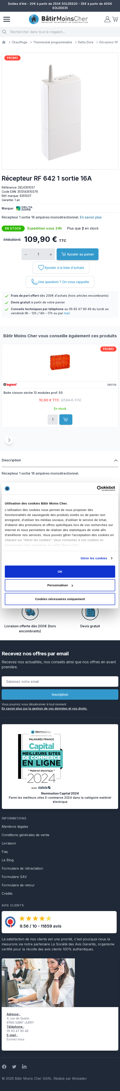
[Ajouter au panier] (65, 419)
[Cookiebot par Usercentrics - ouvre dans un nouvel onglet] (97, 488)
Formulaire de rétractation (22, 868)
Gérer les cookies (94, 558)
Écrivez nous (15, 1039)
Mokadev (79, 1078)
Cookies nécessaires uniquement (60, 599)
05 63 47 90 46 (80, 309)
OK (60, 571)
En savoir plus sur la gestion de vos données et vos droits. (44, 708)
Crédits (7, 893)
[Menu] (7, 19)
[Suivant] (9, 440)
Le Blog (8, 860)
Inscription (60, 694)
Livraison (9, 843)
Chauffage (19, 42)
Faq (5, 852)
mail (67, 313)
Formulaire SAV (14, 877)
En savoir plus (91, 217)
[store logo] (58, 19)
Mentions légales (15, 826)
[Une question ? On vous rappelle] (60, 282)
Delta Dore (85, 42)
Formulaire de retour (18, 885)
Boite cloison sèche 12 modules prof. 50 (33, 392)
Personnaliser (60, 585)
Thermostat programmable (52, 42)
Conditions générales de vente (25, 835)
